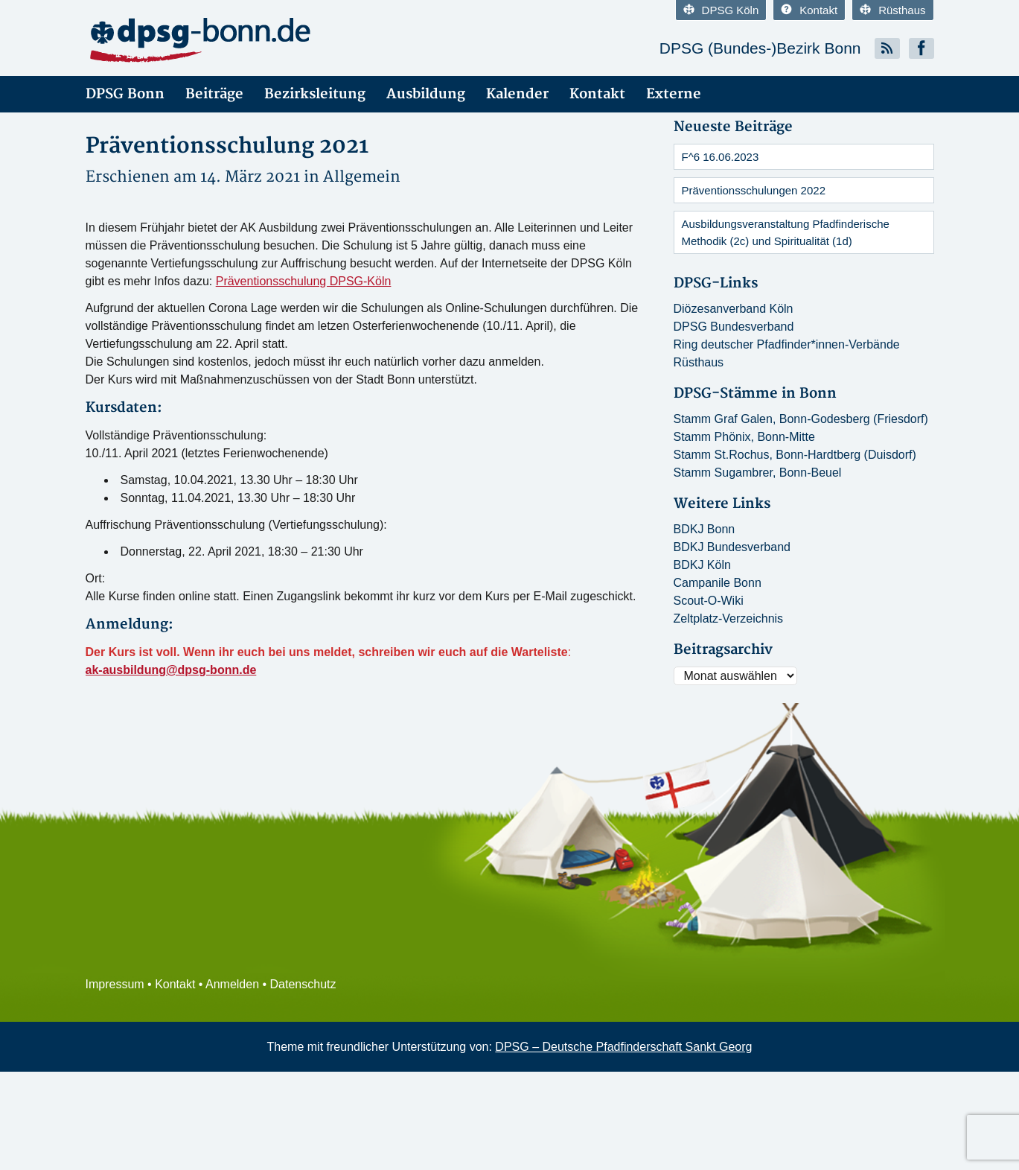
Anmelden (232, 984)
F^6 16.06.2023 (720, 156)
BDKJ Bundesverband (732, 547)
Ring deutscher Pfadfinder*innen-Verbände (787, 344)
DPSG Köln (721, 10)
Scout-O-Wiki (709, 600)
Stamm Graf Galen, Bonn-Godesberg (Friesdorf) (801, 419)
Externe (673, 94)
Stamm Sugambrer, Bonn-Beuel (758, 472)
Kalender (517, 94)
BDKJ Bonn (704, 529)
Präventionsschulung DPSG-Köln (304, 281)
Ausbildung (425, 94)
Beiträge (214, 94)
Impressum (115, 984)
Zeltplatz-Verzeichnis (729, 618)
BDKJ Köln (702, 565)
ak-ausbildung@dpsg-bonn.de (171, 670)
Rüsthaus (892, 10)
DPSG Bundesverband (734, 326)
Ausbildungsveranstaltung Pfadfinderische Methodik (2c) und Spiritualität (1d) (785, 232)
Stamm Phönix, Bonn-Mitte (744, 436)
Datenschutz (303, 984)
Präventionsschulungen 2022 (753, 190)
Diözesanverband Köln (733, 308)
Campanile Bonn (717, 582)
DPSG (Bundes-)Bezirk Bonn (760, 48)
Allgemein (361, 177)
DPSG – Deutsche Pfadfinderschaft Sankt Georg (623, 1046)
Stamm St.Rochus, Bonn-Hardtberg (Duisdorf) (795, 454)
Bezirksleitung (314, 94)
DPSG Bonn (125, 94)
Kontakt (809, 10)
